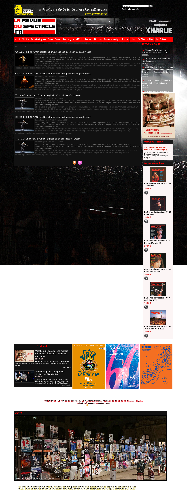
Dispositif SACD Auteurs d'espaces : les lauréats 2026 (155, 54)
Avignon (71, 39)
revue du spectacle (105, 65)
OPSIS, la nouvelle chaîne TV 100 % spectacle (157, 63)
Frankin (111, 63)
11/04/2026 (39, 359)
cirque (83, 63)
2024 (37, 63)
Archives (150, 39)
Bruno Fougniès (66, 63)
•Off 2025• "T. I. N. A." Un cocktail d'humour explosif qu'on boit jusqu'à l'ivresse (55, 52)
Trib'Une (141, 39)
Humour (125, 39)
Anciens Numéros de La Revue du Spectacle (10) (155, 148)
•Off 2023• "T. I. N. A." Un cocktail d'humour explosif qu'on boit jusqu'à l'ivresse (55, 112)
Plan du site (80, 405)
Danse (50, 39)
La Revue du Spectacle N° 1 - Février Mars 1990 (157, 241)
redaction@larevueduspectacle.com (93, 403)
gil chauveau (125, 103)
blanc (57, 63)
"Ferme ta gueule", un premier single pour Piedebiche (50, 372)
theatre (45, 66)
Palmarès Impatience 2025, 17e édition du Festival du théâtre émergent (157, 86)
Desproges (103, 63)
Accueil (17, 39)
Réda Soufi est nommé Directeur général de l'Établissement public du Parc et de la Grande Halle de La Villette (157, 74)
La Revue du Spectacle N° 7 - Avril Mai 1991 (157, 299)
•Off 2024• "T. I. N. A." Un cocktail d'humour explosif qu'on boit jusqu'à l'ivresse (55, 72)
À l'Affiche (79, 39)
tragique (57, 66)
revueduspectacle (119, 65)
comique (95, 63)
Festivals (88, 39)
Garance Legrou (120, 63)
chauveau (76, 63)
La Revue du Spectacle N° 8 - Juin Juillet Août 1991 (157, 327)
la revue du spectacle (71, 65)
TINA (51, 66)
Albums (133, 39)
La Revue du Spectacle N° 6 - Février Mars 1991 (157, 270)
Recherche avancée (130, 9)
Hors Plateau (160, 39)
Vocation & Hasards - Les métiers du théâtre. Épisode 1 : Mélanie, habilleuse (52, 354)
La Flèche (58, 65)
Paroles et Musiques (112, 39)
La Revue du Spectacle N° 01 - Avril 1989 (157, 184)
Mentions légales (134, 401)
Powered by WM (105, 405)
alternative (43, 63)
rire (128, 65)
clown (88, 63)
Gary (129, 63)
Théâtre (25, 39)
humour (51, 65)
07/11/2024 (39, 377)
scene (132, 65)
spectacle (38, 66)
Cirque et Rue (60, 39)
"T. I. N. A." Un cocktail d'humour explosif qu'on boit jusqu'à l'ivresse (49, 92)
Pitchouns (98, 39)
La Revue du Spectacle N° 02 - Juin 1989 (157, 213)
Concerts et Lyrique (38, 39)
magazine (83, 65)
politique (94, 65)
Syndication (93, 405)
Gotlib (45, 65)
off (89, 65)
